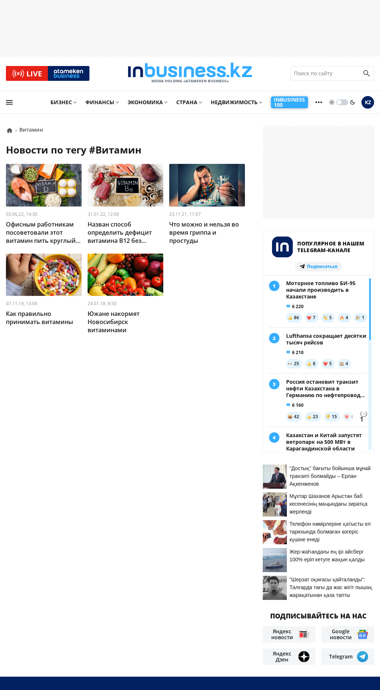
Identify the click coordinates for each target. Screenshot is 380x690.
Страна (186, 102)
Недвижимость (234, 102)
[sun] (332, 103)
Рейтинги (57, 650)
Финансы (99, 102)
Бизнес (61, 102)
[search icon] (366, 73)
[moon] (353, 103)
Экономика (145, 102)
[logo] (190, 73)
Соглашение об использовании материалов (305, 625)
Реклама (78, 639)
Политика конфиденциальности (184, 671)
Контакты (44, 639)
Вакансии (21, 650)
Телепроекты (116, 639)
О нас (14, 639)
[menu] (9, 103)
